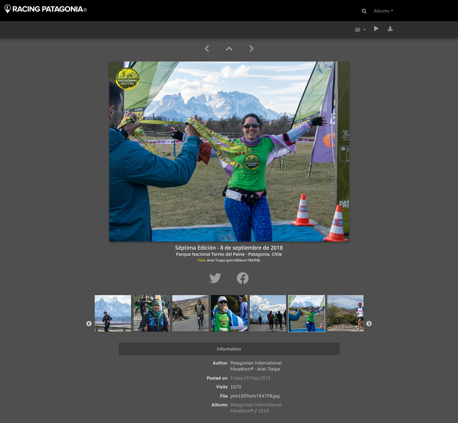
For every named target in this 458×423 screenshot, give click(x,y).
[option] (113, 322)
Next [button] (369, 324)
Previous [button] (89, 324)
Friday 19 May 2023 (250, 378)
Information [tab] (229, 349)
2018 (263, 411)
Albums (382, 11)
